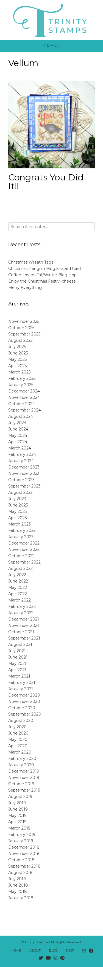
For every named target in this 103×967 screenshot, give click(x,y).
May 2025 (17, 359)
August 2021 (20, 644)
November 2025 (23, 321)
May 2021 (17, 663)
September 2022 (24, 562)
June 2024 (18, 429)
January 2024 (21, 460)
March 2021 (19, 676)
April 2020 (17, 745)
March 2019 (19, 828)
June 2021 (17, 657)
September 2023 (24, 486)
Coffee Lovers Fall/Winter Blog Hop (42, 274)
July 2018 (17, 878)
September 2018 (24, 866)
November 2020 (24, 701)
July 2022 (17, 574)
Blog (53, 950)
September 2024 (24, 410)
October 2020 (21, 707)
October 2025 (21, 327)
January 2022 (21, 612)
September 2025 (24, 334)
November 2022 (24, 549)
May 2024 (17, 435)
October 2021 (21, 631)
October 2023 (21, 479)
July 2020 (17, 726)
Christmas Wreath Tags (30, 262)
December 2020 (24, 695)
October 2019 (21, 783)
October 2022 (21, 555)
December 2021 (23, 619)
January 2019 (20, 840)
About (35, 950)
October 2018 (21, 859)
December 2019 (23, 771)
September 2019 (24, 790)
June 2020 (18, 733)
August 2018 (20, 872)
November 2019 (23, 777)
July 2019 (17, 802)
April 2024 (17, 441)
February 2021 (21, 682)
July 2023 (17, 498)
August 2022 (20, 568)
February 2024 (22, 454)
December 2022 (24, 543)
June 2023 (18, 505)
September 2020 (24, 714)
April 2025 (17, 365)
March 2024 (19, 448)
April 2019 (17, 821)
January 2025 (20, 384)
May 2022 (17, 587)
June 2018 (18, 885)
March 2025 (19, 372)
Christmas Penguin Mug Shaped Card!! (45, 268)
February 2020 (22, 758)
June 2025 (18, 353)
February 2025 (21, 378)
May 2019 (17, 815)
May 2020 (17, 739)
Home (16, 950)
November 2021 (23, 625)
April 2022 (17, 593)
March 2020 (19, 752)
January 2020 (21, 764)
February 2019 (21, 834)
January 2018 (21, 897)
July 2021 (17, 650)
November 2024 (24, 397)
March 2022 (19, 600)
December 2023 (24, 467)
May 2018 (17, 891)
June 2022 (18, 581)
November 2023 (24, 473)
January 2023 (21, 536)
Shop (70, 950)
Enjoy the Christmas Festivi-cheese (42, 281)
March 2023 (19, 524)
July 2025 (17, 346)
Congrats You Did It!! (45, 181)
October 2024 (21, 403)
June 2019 (18, 809)
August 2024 (20, 416)
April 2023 (17, 517)
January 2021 (20, 688)
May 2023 (17, 511)
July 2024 (17, 422)
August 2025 (20, 340)
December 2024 (24, 391)
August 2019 (20, 796)
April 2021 (17, 669)
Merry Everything (25, 287)
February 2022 (22, 606)
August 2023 (20, 492)
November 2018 (24, 853)
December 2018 (24, 847)
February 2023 (22, 530)
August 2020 (20, 720)
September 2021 (24, 638)
